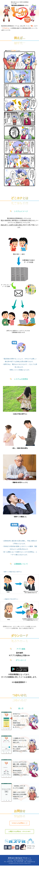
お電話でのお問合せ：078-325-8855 (19, 831)
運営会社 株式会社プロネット (19, 858)
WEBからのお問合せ (19, 823)
